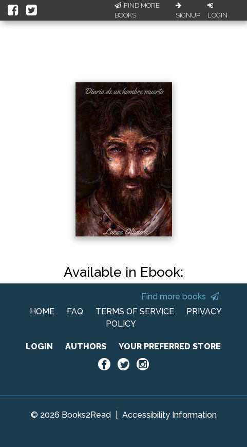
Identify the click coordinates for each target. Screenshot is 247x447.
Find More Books (137, 11)
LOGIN (39, 346)
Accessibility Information (169, 415)
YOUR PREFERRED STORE (170, 346)
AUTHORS (85, 346)
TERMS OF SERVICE (135, 311)
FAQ (75, 311)
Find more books (180, 296)
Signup (188, 11)
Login (217, 11)
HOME (42, 311)
